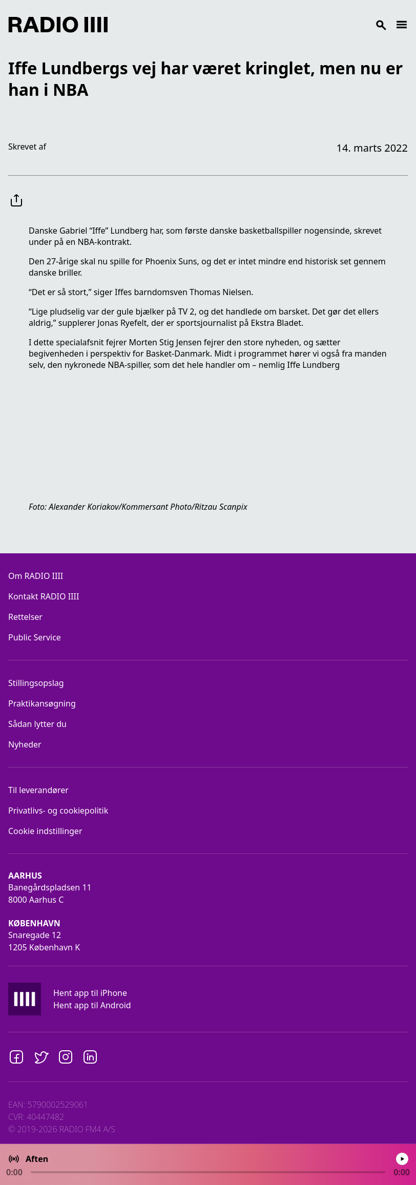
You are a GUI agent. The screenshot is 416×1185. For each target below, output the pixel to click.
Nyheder (24, 744)
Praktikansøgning (42, 703)
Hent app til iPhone (90, 993)
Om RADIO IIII (35, 575)
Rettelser (25, 616)
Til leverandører (38, 790)
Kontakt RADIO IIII (43, 596)
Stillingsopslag (36, 683)
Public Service (34, 637)
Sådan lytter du (37, 724)
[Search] (251, 24)
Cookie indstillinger (45, 831)
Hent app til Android (92, 1005)
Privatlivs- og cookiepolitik (58, 810)
